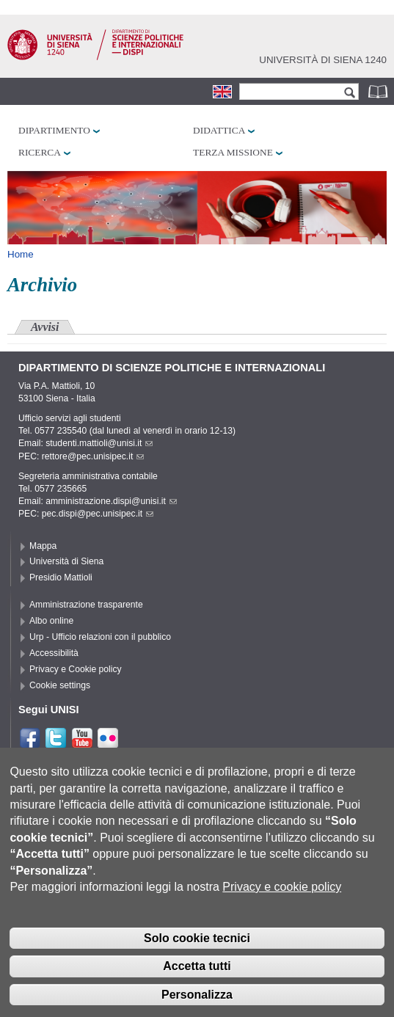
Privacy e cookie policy (281, 904)
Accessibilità (54, 653)
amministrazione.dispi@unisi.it (111, 501)
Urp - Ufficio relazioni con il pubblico (100, 637)
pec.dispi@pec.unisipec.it (97, 513)
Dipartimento (54, 130)
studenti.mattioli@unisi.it (99, 443)
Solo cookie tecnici (197, 955)
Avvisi (45, 327)
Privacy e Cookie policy (75, 669)
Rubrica (379, 91)
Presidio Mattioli (60, 577)
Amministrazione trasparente (86, 604)
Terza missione (233, 152)
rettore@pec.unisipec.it (93, 456)
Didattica (219, 130)
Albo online (51, 621)
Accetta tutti (196, 983)
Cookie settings (59, 685)
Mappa (42, 546)
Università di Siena (66, 561)
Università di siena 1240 (323, 59)
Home (20, 254)
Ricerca (39, 152)
